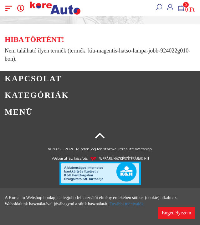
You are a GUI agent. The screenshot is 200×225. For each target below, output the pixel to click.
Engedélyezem (176, 212)
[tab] (100, 79)
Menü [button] (19, 112)
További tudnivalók (127, 204)
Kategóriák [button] (37, 95)
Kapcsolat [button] (33, 78)
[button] (159, 8)
